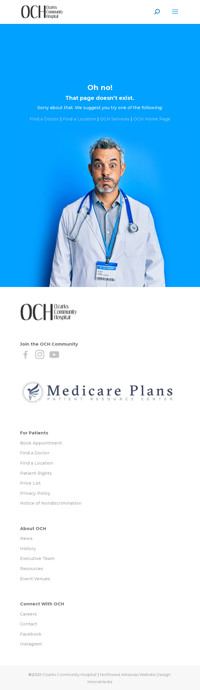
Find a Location (79, 119)
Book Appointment (41, 443)
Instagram (31, 644)
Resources (31, 568)
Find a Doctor (44, 119)
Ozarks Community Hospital (69, 674)
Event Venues (35, 578)
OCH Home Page (152, 119)
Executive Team (37, 558)
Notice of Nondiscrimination (50, 503)
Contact (28, 624)
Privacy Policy (35, 493)
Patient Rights (36, 473)
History (28, 548)
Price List (30, 483)
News (26, 538)
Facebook (30, 634)
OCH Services (115, 119)
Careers (28, 614)
